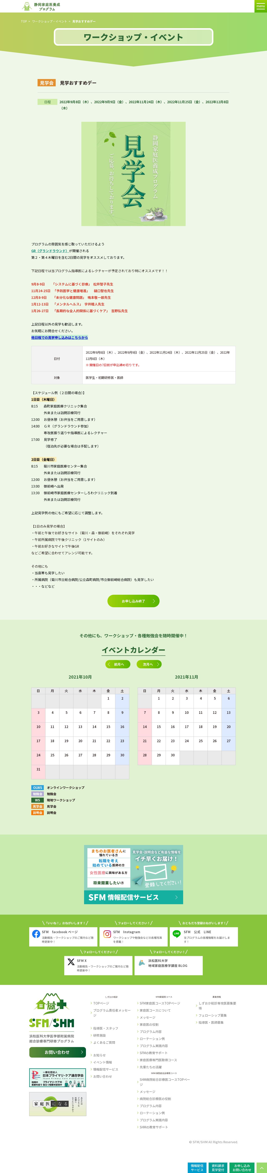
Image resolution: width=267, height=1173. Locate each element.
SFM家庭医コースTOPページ (160, 1003)
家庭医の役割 (149, 1024)
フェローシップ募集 (213, 1015)
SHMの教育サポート (154, 1127)
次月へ (148, 664)
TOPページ (101, 1003)
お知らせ (99, 1055)
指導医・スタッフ (105, 1028)
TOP (24, 21)
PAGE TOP (262, 1168)
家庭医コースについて (155, 1010)
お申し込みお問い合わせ (242, 1167)
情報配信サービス (105, 1069)
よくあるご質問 (104, 1042)
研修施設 (99, 1035)
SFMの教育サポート (154, 1053)
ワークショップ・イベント (49, 21)
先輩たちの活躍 (151, 1067)
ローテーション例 (152, 1038)
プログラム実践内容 (154, 1046)
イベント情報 (102, 1062)
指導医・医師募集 (211, 1022)
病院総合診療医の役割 (155, 1098)
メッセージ (147, 1017)
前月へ (119, 664)
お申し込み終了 (133, 600)
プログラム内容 (151, 1031)
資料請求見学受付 (218, 1167)
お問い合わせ (102, 1076)
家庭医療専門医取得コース (158, 1060)
